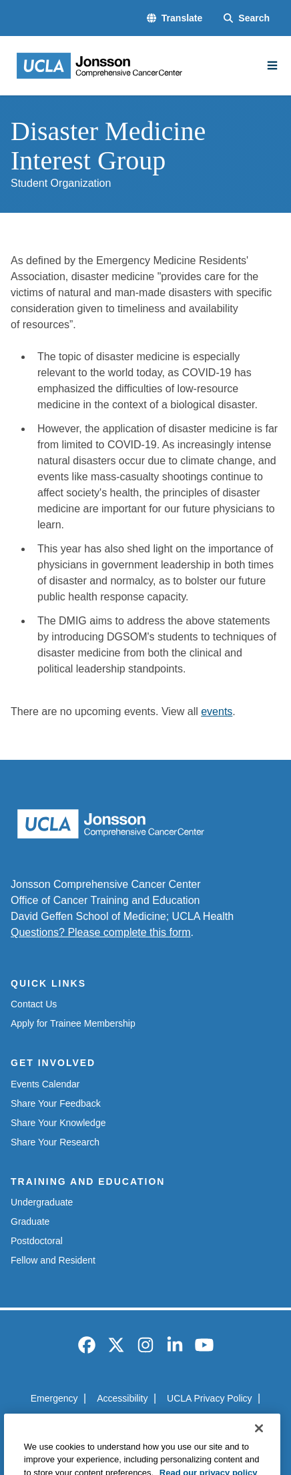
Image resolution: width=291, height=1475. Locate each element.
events (216, 711)
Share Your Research (55, 1142)
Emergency (54, 1398)
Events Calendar (45, 1084)
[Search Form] (246, 18)
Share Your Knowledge (58, 1122)
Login (213, 1422)
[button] (174, 18)
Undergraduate (42, 1202)
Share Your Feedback (56, 1103)
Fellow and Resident (53, 1260)
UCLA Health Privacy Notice (124, 1422)
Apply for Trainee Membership (73, 1023)
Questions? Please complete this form (100, 932)
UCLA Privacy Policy (209, 1398)
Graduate (30, 1221)
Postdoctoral (37, 1241)
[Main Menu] (272, 65)
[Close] (259, 1445)
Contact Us (34, 1004)
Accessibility (122, 1398)
